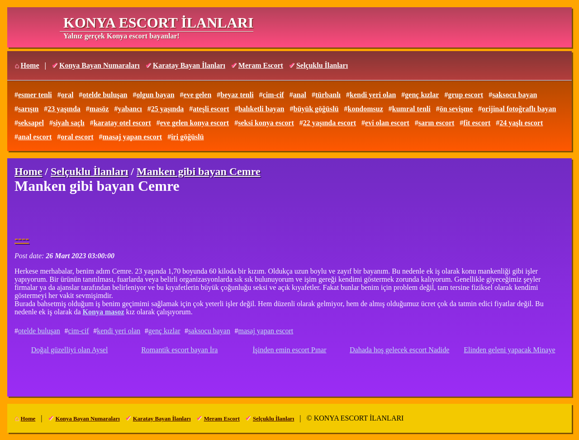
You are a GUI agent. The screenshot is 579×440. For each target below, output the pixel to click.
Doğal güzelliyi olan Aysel (69, 350)
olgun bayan (155, 95)
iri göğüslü (187, 137)
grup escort (465, 95)
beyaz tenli (236, 95)
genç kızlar (422, 95)
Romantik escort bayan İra (179, 350)
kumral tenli (411, 109)
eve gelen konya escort (194, 123)
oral (67, 95)
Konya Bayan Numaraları (99, 65)
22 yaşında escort (329, 123)
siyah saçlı (69, 123)
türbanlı (328, 95)
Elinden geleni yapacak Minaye (509, 350)
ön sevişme (456, 109)
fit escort (476, 123)
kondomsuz (365, 109)
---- (21, 238)
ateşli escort (211, 109)
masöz (99, 109)
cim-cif (273, 95)
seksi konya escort (266, 123)
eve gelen (198, 95)
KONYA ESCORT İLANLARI (158, 22)
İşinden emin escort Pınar (289, 350)
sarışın (28, 109)
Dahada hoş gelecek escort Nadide (399, 350)
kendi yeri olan (373, 95)
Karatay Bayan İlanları (189, 65)
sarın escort (436, 123)
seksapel (31, 123)
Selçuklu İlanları (322, 65)
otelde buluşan (104, 95)
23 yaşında (63, 109)
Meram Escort (260, 65)
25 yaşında (167, 109)
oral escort (77, 137)
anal (299, 95)
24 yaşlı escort (521, 123)
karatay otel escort (122, 123)
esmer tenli (35, 95)
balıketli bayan (261, 109)
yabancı (130, 109)
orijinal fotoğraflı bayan (519, 109)
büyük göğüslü (316, 109)
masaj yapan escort (132, 137)
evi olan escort (387, 123)
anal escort (35, 137)
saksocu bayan (514, 95)
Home (30, 65)
